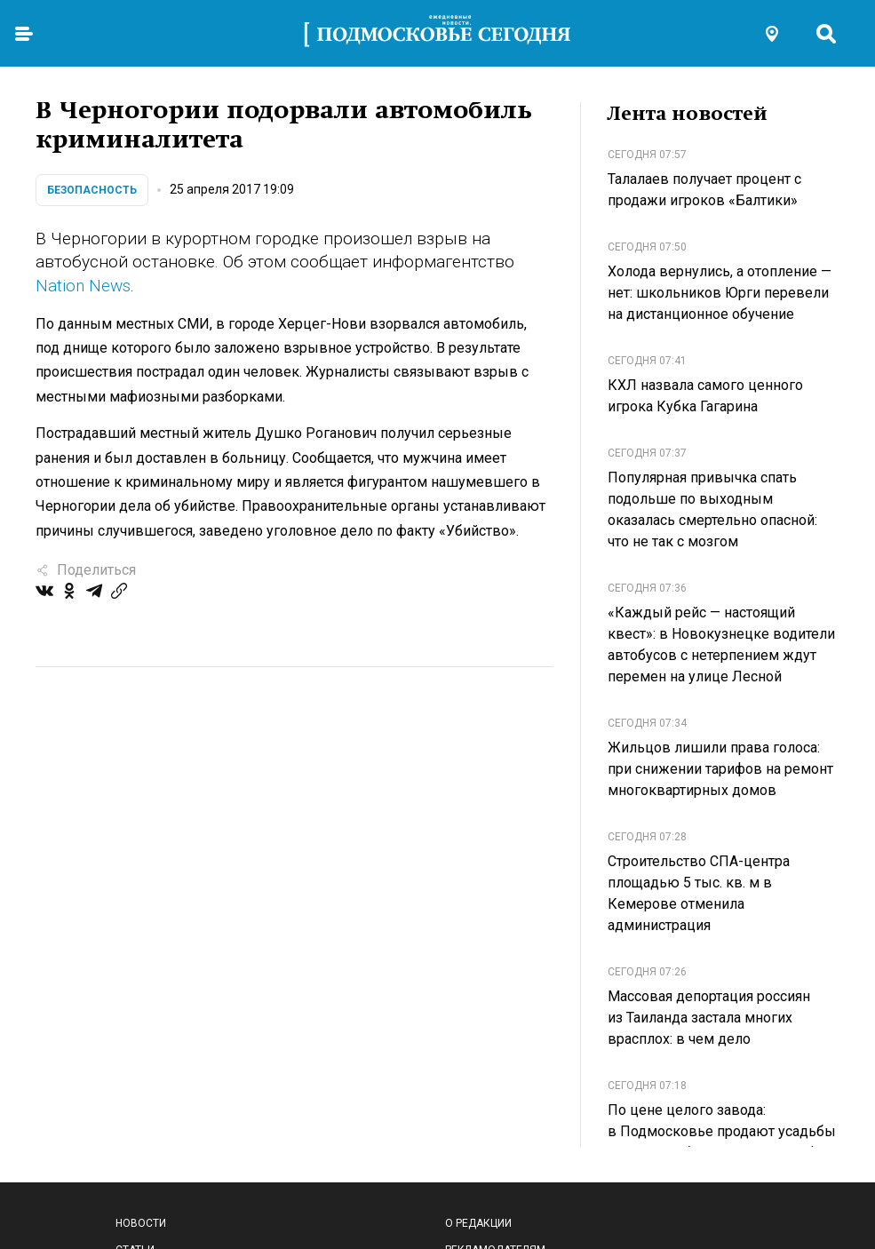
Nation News (83, 285)
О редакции (478, 1223)
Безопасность (92, 190)
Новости (140, 1223)
